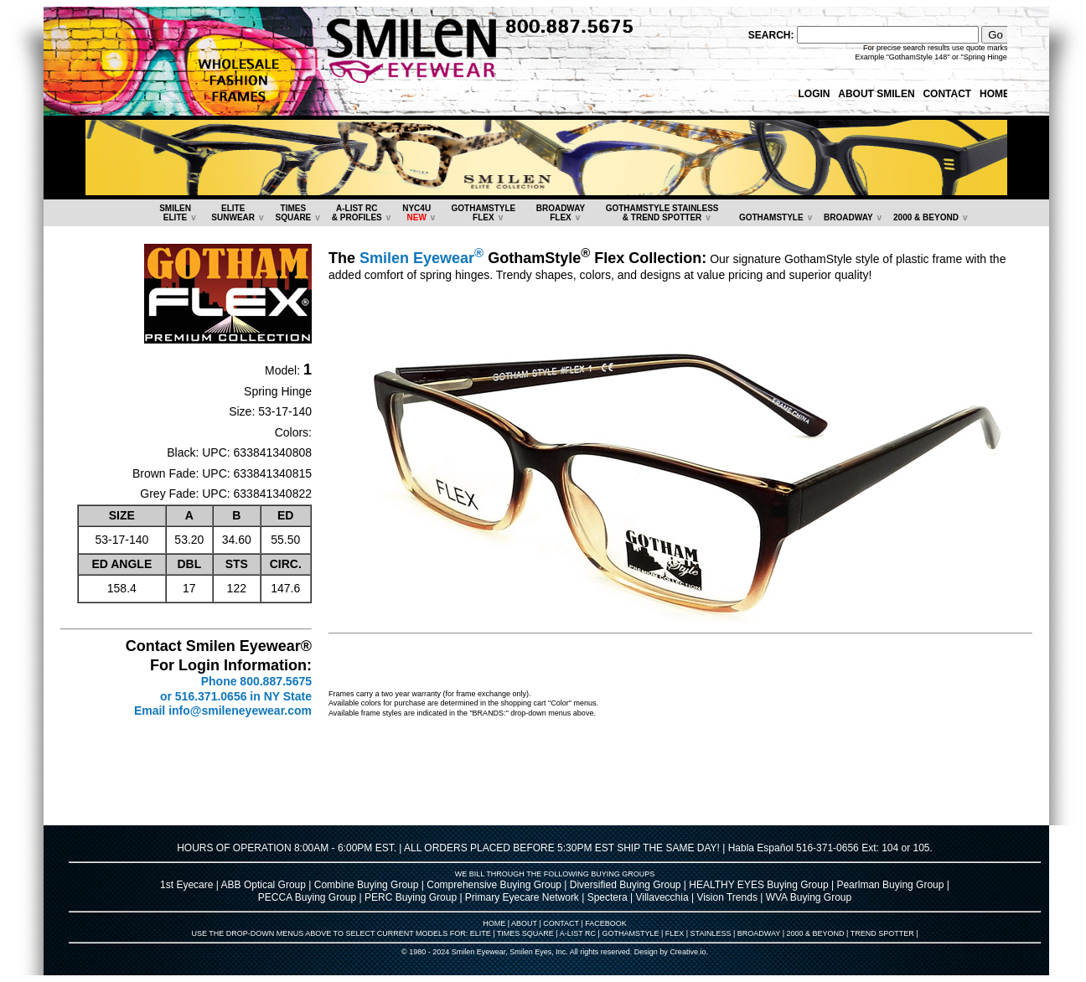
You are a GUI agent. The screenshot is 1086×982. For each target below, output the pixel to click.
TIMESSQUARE (293, 213)
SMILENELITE (175, 213)
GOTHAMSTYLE (771, 217)
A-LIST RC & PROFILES (357, 213)
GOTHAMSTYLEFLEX (484, 213)
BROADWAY (848, 217)
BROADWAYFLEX (561, 213)
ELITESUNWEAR (233, 213)
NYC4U (416, 213)
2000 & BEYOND (926, 217)
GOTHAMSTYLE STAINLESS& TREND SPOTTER (662, 213)
